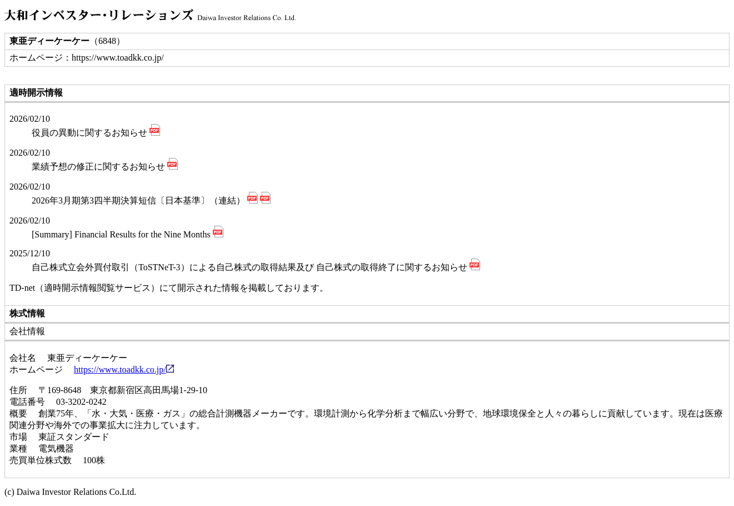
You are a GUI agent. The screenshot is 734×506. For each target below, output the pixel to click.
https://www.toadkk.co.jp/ (124, 369)
